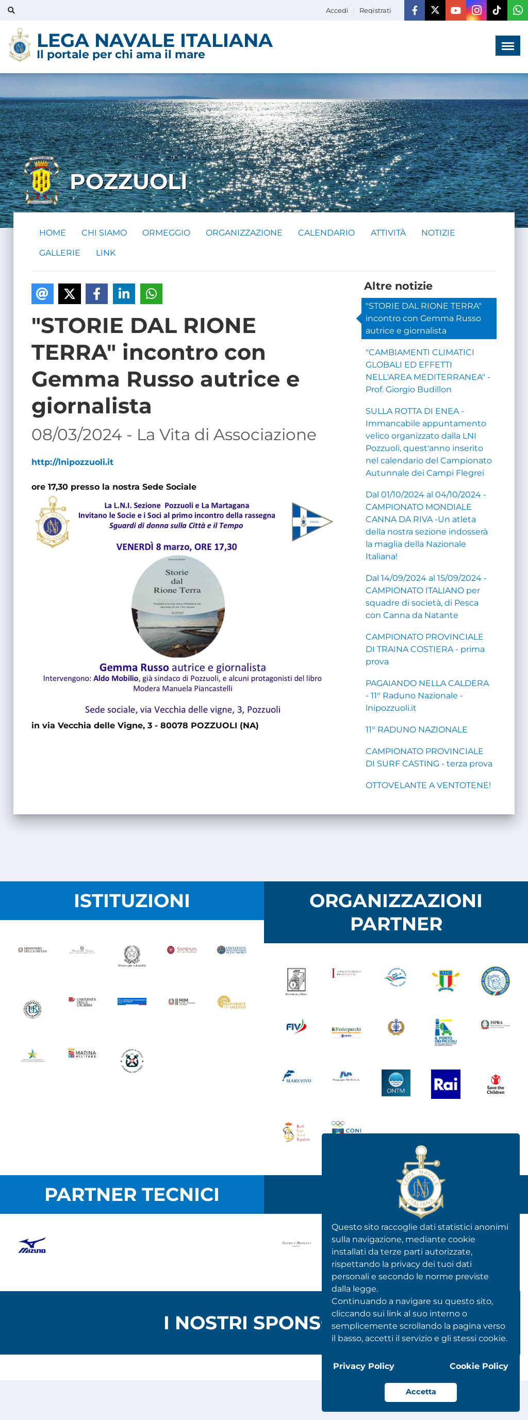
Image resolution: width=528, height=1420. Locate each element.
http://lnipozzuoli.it (72, 463)
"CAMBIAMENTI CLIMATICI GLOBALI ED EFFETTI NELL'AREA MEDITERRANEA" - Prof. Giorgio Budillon (428, 371)
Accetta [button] (421, 1391)
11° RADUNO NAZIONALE (417, 731)
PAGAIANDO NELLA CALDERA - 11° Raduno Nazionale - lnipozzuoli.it (427, 696)
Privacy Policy (363, 1366)
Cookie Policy (479, 1366)
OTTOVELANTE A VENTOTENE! (428, 786)
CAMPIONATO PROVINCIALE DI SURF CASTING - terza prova (429, 758)
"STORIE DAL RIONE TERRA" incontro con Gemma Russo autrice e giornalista (424, 319)
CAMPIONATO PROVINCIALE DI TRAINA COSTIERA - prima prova (425, 650)
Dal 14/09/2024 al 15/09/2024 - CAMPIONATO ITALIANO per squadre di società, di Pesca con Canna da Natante (426, 597)
